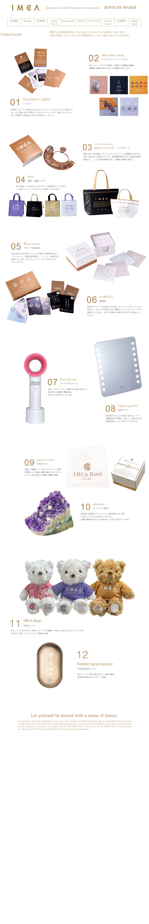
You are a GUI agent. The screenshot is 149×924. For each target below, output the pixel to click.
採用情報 (41, 21)
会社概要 (14, 21)
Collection (81, 21)
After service (95, 21)
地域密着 (121, 21)
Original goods (135, 22)
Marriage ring (68, 21)
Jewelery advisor (108, 22)
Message (27, 21)
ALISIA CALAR (54, 22)
